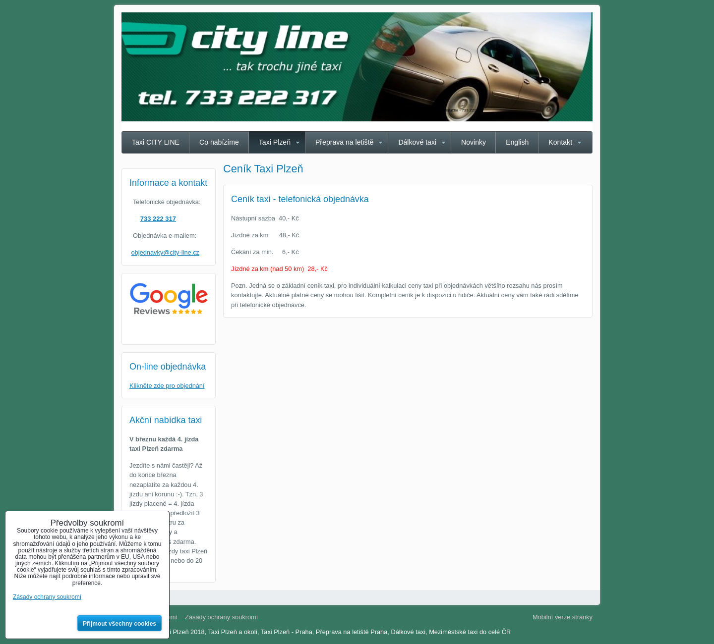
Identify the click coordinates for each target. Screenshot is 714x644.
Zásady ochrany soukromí (221, 617)
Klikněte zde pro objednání (167, 385)
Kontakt (560, 142)
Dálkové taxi (417, 142)
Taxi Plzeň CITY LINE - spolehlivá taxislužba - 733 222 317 (432, 110)
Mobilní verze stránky (563, 617)
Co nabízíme (219, 142)
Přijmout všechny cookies (119, 623)
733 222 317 (158, 218)
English (517, 142)
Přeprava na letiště (344, 142)
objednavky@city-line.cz (165, 252)
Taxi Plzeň (275, 142)
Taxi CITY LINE (155, 142)
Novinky (473, 142)
